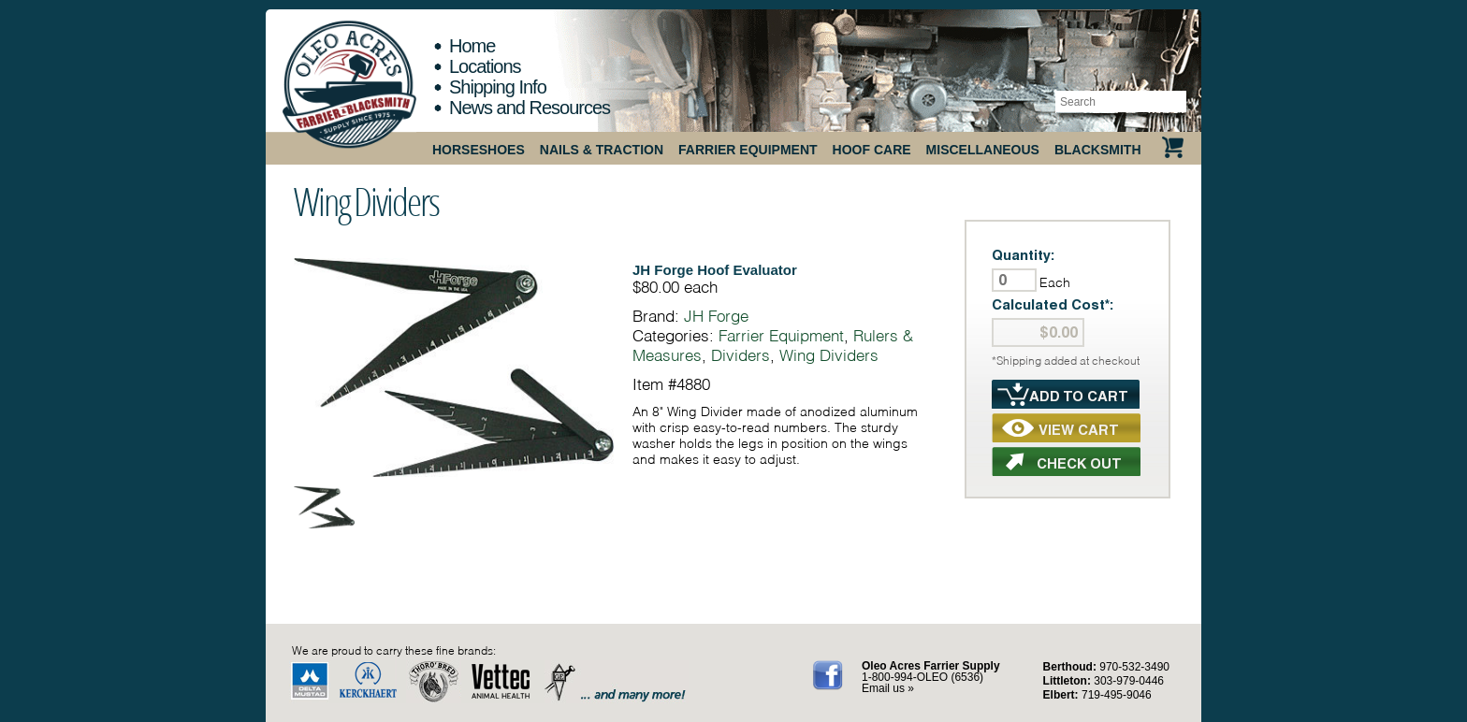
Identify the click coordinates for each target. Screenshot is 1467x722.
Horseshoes (478, 149)
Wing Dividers (366, 201)
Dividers (740, 355)
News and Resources (529, 107)
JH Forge (716, 315)
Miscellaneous (982, 149)
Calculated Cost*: (1053, 304)
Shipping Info (497, 87)
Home (472, 46)
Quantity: (1023, 255)
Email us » (888, 688)
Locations (485, 66)
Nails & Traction (601, 149)
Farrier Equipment (748, 149)
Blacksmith (1097, 149)
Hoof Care (872, 149)
